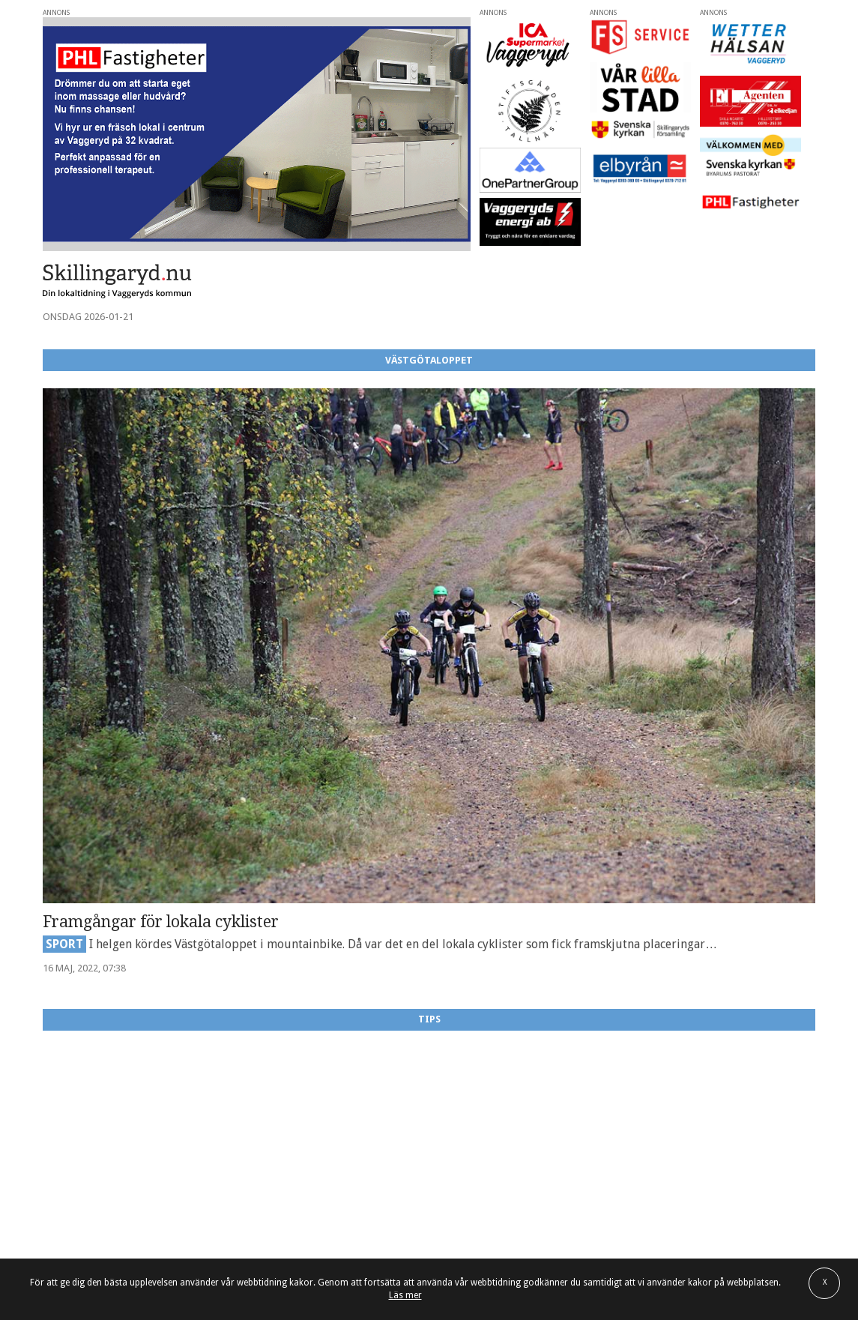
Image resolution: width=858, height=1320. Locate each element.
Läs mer (405, 1295)
